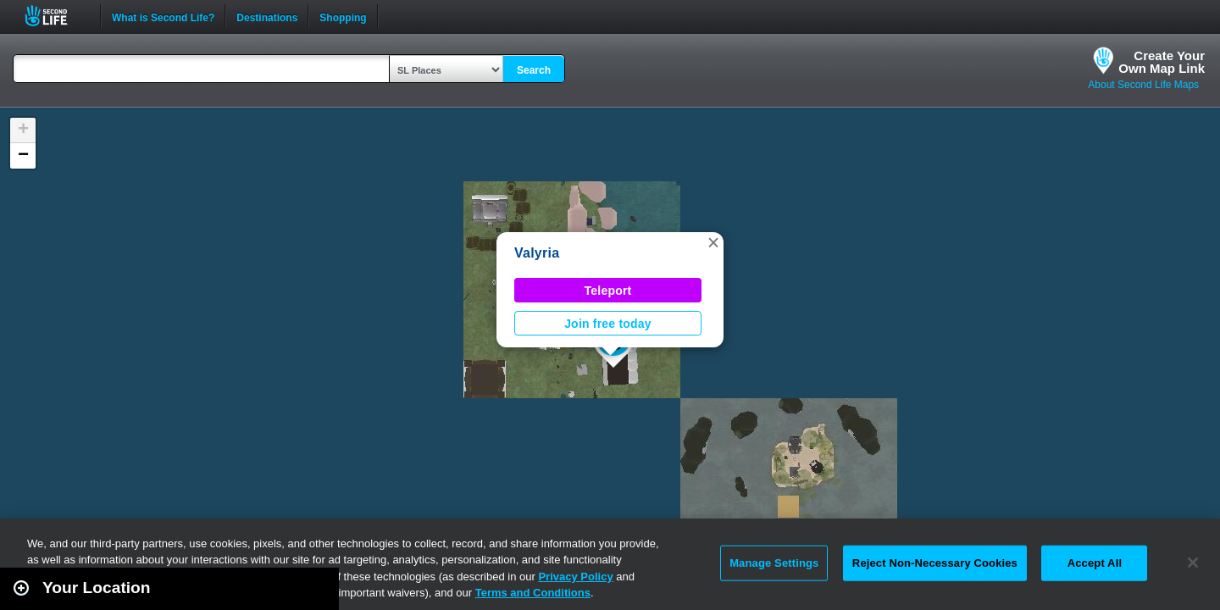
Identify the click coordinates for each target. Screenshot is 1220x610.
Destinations (266, 16)
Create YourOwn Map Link (1161, 61)
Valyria (536, 253)
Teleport (608, 290)
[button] (713, 242)
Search (534, 70)
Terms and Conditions (533, 592)
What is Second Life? (163, 16)
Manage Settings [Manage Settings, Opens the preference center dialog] (773, 563)
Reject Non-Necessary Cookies (935, 563)
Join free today (608, 323)
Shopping (342, 16)
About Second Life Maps (1143, 85)
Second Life (55, 15)
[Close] (1193, 562)
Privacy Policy (575, 576)
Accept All (1095, 563)
